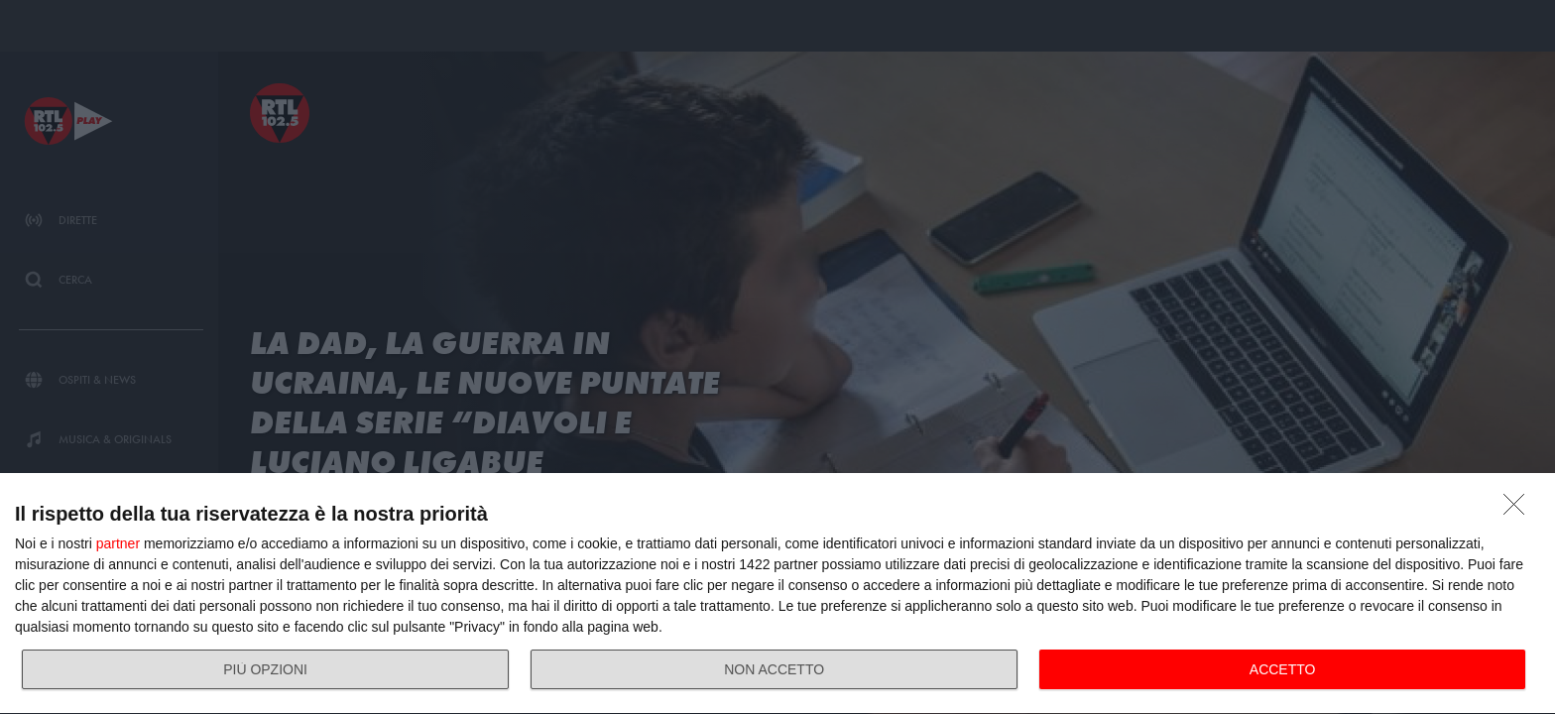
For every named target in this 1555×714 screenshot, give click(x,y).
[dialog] (777, 594)
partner (118, 543)
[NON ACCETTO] (1519, 510)
